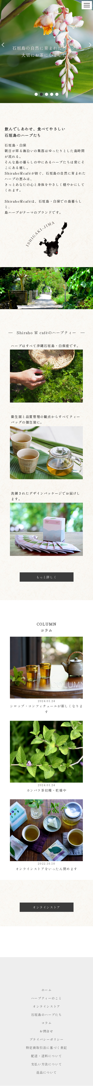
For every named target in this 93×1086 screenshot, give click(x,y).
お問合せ (46, 1031)
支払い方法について (46, 1064)
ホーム (46, 990)
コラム (46, 1023)
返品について (46, 1072)
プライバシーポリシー (46, 1039)
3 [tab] (46, 94)
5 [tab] (57, 94)
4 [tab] (52, 94)
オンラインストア (46, 907)
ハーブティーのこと (46, 998)
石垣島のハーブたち (46, 1014)
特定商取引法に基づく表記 (46, 1047)
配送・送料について (46, 1056)
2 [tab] (41, 94)
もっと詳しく (46, 577)
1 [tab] (36, 94)
